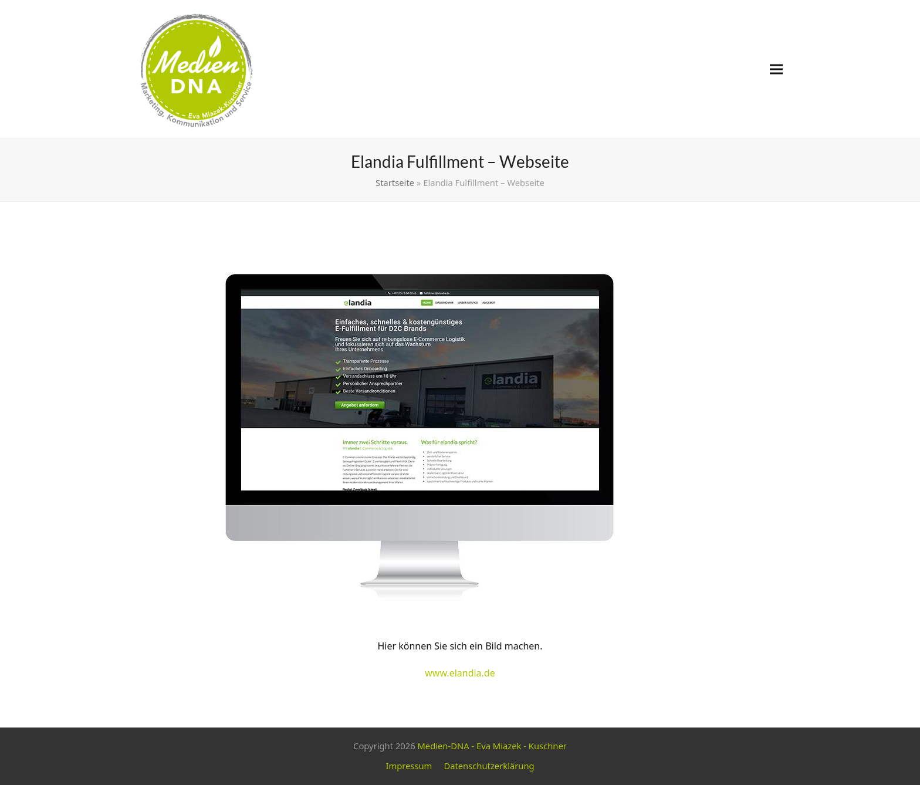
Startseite (395, 182)
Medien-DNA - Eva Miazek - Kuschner (491, 746)
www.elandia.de (460, 672)
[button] (776, 69)
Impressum (408, 766)
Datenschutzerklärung (489, 766)
